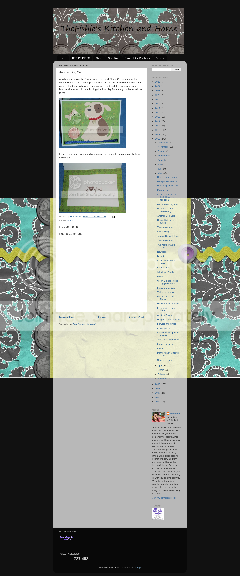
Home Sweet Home (167, 177)
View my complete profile (164, 498)
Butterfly (161, 256)
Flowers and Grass (166, 324)
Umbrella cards (164, 360)
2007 (158, 393)
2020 (158, 99)
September (164, 155)
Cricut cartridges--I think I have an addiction (166, 197)
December (163, 142)
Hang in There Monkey (168, 319)
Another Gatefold (165, 315)
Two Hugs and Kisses (168, 339)
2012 (158, 130)
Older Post (136, 317)
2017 (158, 108)
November (163, 147)
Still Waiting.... (164, 231)
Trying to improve (166, 292)
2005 (158, 397)
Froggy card (163, 190)
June (160, 169)
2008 (158, 388)
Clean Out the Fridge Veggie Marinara (167, 282)
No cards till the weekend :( (165, 210)
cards (70, 220)
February (163, 374)
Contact (160, 58)
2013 (158, 125)
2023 (158, 90)
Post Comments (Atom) (84, 324)
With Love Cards (165, 272)
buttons (161, 348)
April (160, 365)
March (161, 370)
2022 (158, 95)
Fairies (160, 276)
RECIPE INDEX (81, 58)
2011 (158, 134)
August (162, 160)
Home (63, 58)
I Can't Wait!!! (164, 328)
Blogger (138, 567)
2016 (158, 112)
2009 (158, 384)
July (160, 164)
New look (162, 252)
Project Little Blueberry (137, 58)
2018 (158, 103)
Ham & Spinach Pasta (168, 185)
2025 (158, 82)
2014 (158, 121)
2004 (158, 401)
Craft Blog (113, 58)
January (162, 378)
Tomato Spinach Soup (168, 236)
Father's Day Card (166, 288)
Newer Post (67, 317)
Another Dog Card (166, 216)
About (99, 58)
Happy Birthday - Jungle (165, 221)
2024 (158, 86)
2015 (158, 117)
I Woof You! (163, 267)
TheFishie (175, 413)
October (162, 151)
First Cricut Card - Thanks (166, 297)
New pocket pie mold (167, 181)
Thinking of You (165, 227)
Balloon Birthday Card (168, 204)
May (160, 173)
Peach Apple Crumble (168, 303)
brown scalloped (165, 344)
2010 (158, 139)
